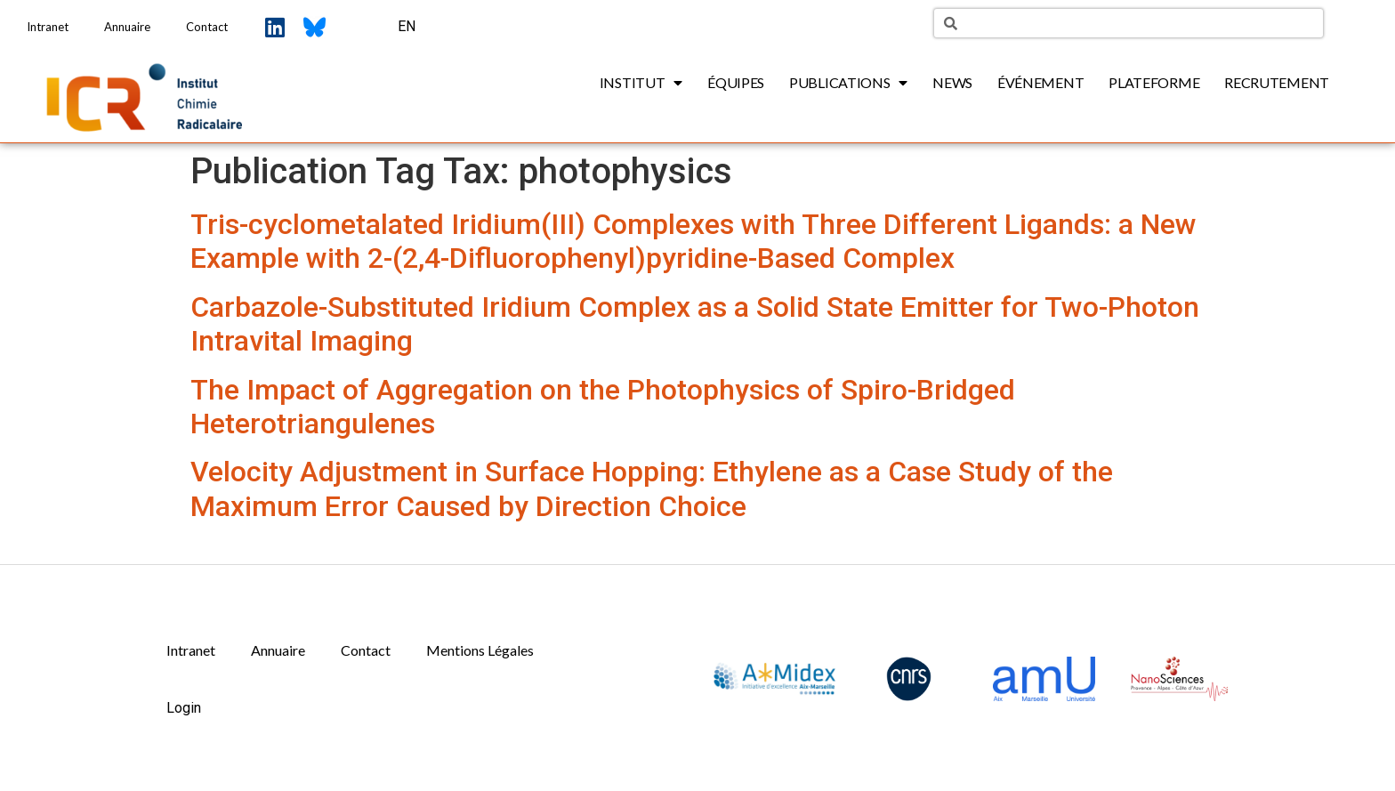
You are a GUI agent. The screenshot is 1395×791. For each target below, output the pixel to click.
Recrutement (1276, 82)
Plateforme (1154, 82)
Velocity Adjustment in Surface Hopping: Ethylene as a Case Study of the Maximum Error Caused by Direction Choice (651, 488)
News (952, 82)
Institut (641, 83)
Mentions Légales (480, 650)
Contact (207, 27)
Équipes (735, 82)
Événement (1040, 82)
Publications (848, 83)
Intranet (48, 27)
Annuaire (127, 27)
